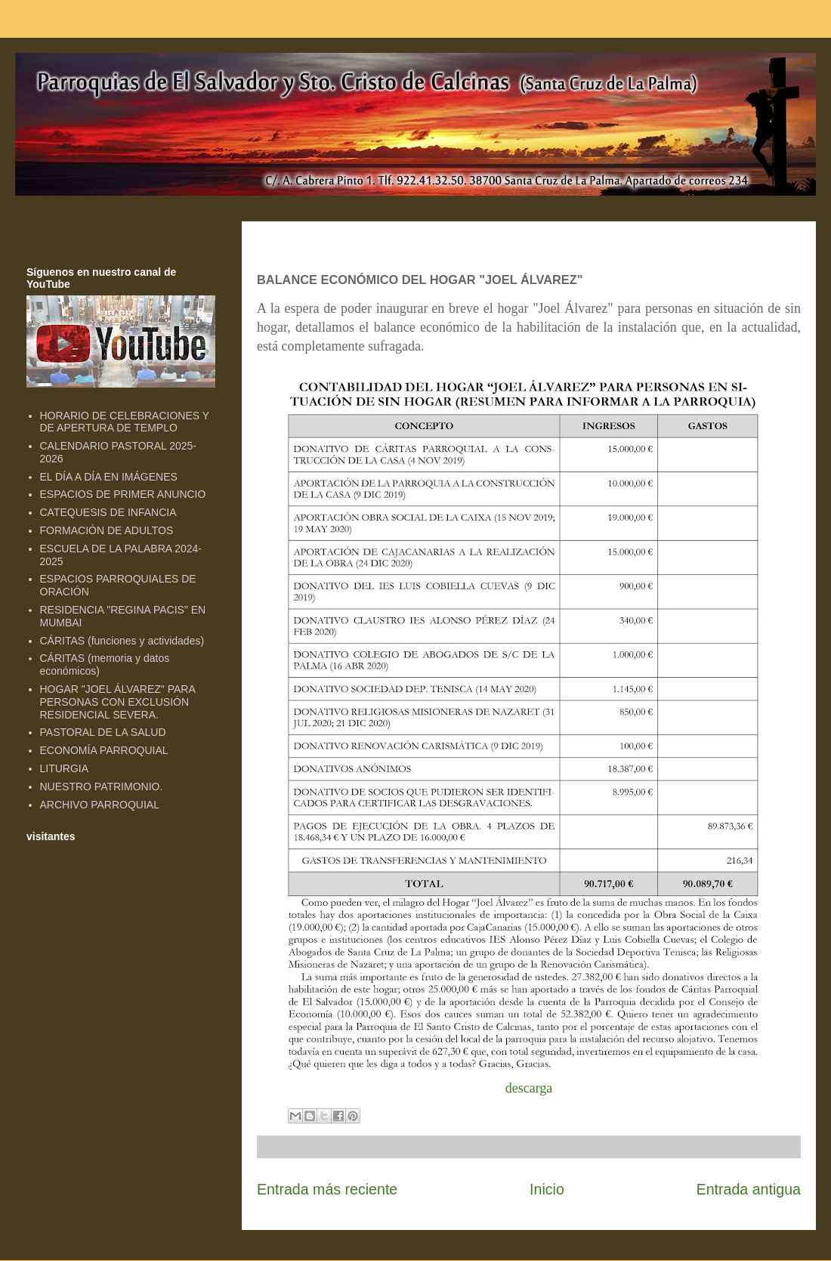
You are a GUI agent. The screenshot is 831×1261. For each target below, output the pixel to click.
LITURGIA (64, 768)
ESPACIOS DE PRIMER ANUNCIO (123, 494)
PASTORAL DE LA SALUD (103, 732)
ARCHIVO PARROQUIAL (99, 805)
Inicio (547, 1189)
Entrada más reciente (327, 1189)
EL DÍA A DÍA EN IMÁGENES (109, 477)
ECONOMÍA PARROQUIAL (104, 750)
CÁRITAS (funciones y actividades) (122, 641)
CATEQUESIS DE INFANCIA (108, 512)
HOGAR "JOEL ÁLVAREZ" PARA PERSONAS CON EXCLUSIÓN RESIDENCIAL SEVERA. (117, 702)
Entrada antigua (749, 1189)
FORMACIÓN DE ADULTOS (107, 530)
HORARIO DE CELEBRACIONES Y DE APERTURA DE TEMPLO (124, 422)
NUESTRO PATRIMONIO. (101, 786)
